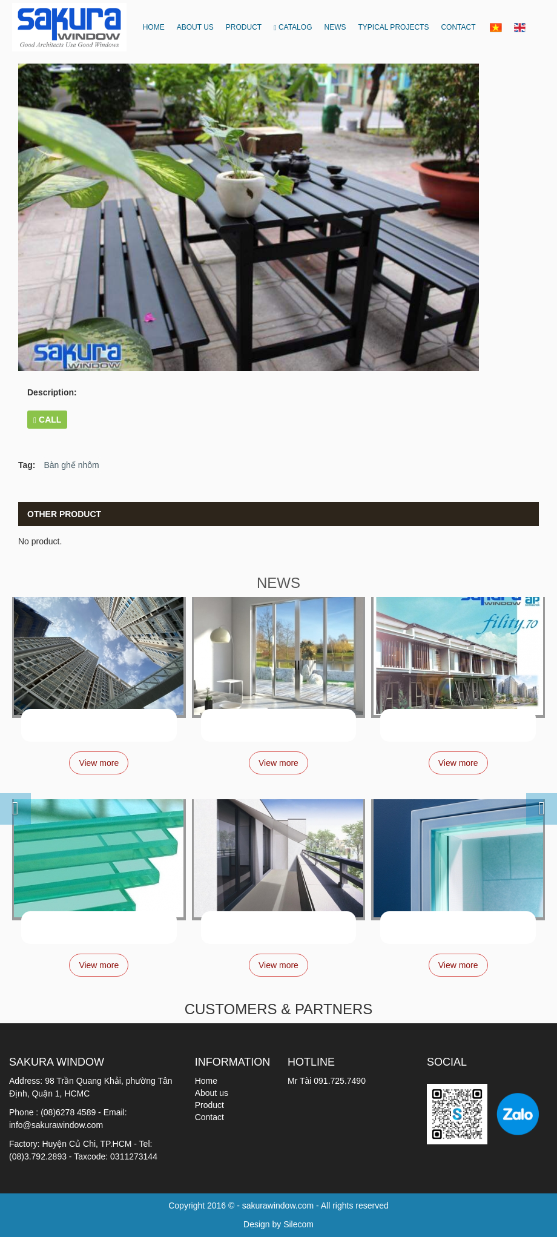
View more (99, 763)
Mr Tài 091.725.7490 (327, 1081)
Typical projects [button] (393, 27)
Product (209, 1105)
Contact (458, 27)
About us (195, 27)
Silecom (298, 1224)
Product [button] (244, 27)
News (335, 27)
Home (154, 27)
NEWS (278, 583)
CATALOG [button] (293, 27)
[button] (5, 799)
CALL (47, 420)
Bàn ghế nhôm (71, 465)
